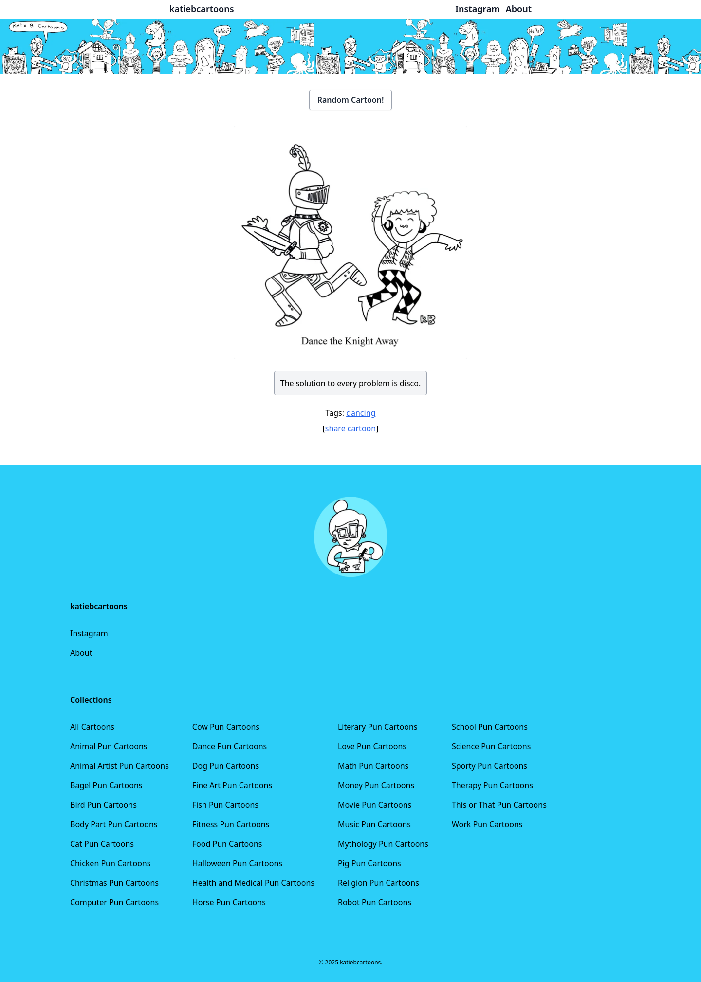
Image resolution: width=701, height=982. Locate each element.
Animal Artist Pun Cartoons (119, 765)
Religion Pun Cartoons (378, 882)
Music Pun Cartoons (374, 824)
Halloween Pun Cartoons (237, 863)
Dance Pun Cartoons (229, 746)
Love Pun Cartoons (372, 746)
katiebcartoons (201, 9)
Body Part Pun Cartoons (113, 824)
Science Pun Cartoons (491, 746)
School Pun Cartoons (490, 727)
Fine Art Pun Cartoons (232, 785)
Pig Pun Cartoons (369, 863)
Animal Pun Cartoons (108, 746)
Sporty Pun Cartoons (489, 765)
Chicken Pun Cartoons (110, 863)
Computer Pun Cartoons (114, 902)
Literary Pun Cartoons (378, 727)
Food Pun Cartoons (227, 843)
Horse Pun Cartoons (229, 902)
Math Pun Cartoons (373, 765)
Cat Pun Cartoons (102, 843)
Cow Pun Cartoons (225, 727)
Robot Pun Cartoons (374, 902)
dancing (360, 413)
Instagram (89, 633)
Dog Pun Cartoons (225, 765)
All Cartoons (92, 727)
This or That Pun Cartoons (499, 804)
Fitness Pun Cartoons (231, 824)
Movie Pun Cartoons (374, 804)
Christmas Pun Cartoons (114, 882)
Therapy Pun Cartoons (492, 785)
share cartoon (350, 428)
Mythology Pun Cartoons (383, 843)
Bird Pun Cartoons (103, 804)
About (81, 653)
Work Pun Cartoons (487, 824)
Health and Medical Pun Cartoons (253, 882)
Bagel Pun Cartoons (106, 785)
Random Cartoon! (350, 99)
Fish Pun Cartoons (225, 804)
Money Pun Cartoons (376, 785)
